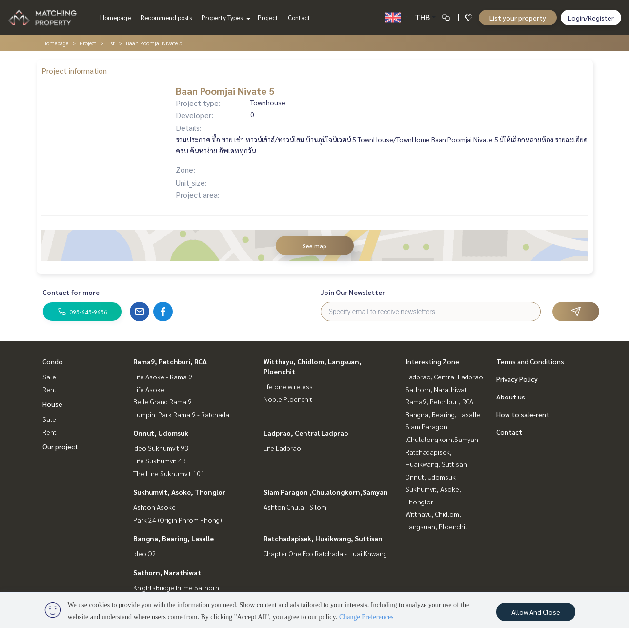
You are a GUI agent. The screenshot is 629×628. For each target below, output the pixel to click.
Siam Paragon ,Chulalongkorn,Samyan (326, 491)
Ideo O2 (144, 553)
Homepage (115, 17)
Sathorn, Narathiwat (167, 572)
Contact (299, 17)
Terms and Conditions (530, 361)
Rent (49, 389)
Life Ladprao (282, 447)
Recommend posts (166, 17)
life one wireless (288, 386)
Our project (60, 446)
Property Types (225, 17)
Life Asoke (148, 389)
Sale (49, 376)
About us (510, 396)
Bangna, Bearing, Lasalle (173, 538)
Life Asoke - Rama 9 (162, 376)
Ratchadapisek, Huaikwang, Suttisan (323, 538)
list (111, 43)
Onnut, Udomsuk (160, 432)
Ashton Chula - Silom (295, 506)
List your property (517, 17)
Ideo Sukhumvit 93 (160, 447)
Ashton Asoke (154, 506)
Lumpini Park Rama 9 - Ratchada (181, 414)
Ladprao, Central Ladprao (306, 432)
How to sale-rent (522, 414)
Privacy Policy (517, 379)
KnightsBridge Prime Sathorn (176, 587)
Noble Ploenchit (288, 399)
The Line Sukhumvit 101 (168, 473)
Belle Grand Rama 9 (162, 401)
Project (268, 17)
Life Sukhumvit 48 (159, 460)
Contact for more (71, 292)
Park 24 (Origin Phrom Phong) (177, 519)
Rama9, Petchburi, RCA (170, 361)
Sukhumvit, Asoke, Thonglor (179, 491)
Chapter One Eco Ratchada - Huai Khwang (325, 553)
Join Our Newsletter (353, 292)
